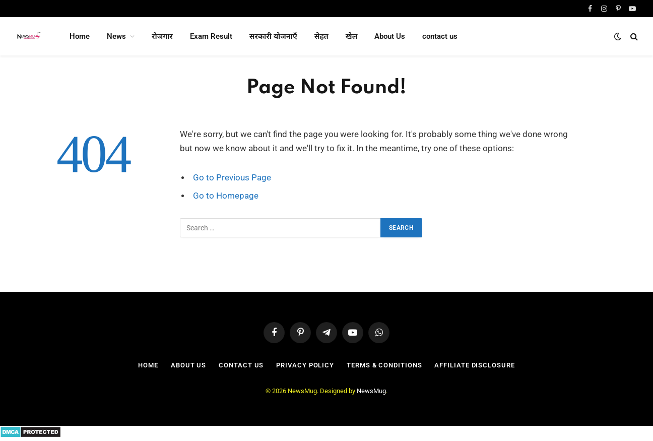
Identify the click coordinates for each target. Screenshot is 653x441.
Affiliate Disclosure (474, 365)
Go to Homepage (225, 196)
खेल (352, 36)
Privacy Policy (305, 365)
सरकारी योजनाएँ (273, 36)
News (116, 36)
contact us (440, 36)
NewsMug (371, 391)
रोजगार (162, 36)
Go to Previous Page (232, 177)
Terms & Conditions (384, 365)
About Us (389, 36)
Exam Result (211, 36)
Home (80, 36)
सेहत (321, 36)
